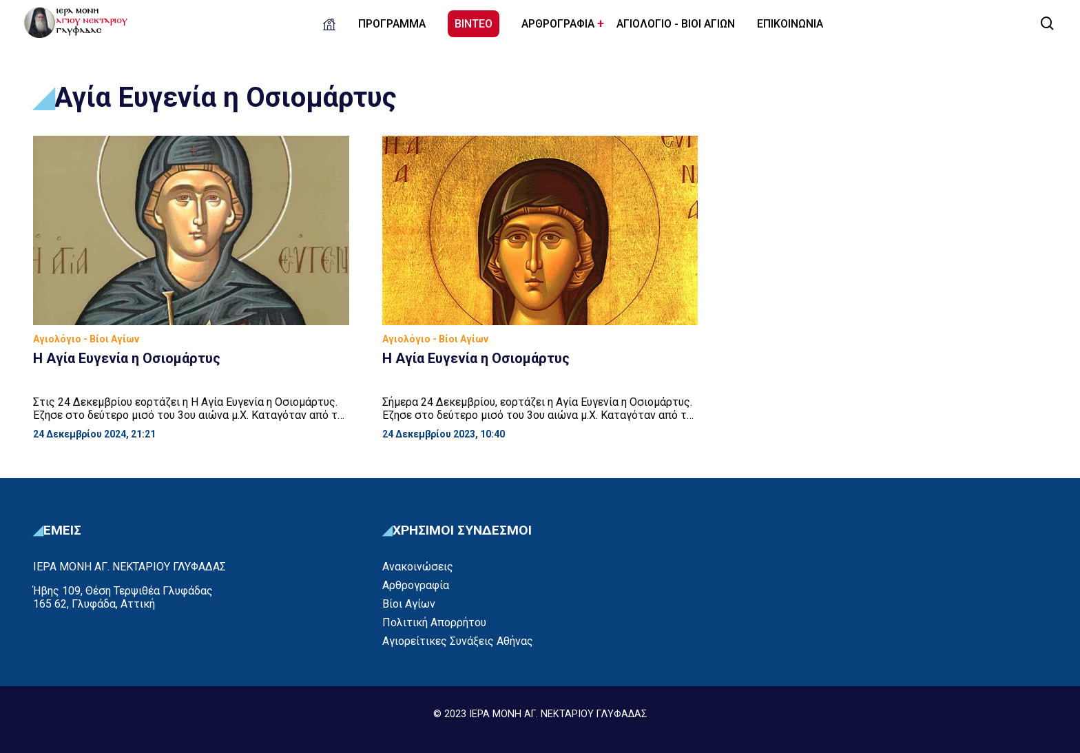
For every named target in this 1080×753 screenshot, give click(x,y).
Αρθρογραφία (415, 585)
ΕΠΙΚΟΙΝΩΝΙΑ (790, 23)
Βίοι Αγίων (408, 603)
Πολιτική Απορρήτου (434, 622)
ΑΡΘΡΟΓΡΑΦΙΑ (557, 23)
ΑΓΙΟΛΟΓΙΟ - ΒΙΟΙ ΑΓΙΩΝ (675, 23)
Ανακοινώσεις (417, 566)
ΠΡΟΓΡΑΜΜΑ (392, 23)
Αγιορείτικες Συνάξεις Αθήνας (457, 641)
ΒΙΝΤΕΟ (473, 23)
